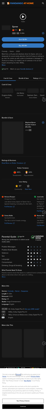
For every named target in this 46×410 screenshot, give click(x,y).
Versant (18, 374)
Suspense (24, 271)
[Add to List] (43, 33)
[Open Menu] (3, 3)
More (3, 65)
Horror (17, 271)
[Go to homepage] (20, 3)
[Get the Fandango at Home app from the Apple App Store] (10, 348)
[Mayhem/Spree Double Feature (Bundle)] (28, 122)
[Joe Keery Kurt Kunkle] (20, 99)
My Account (8, 366)
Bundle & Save (24, 78)
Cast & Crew (8, 78)
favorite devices (26, 69)
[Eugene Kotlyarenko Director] (7, 99)
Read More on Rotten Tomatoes (13, 143)
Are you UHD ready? (32, 289)
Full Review (9, 186)
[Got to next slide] (44, 99)
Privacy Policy (35, 376)
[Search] (43, 3)
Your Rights (27, 381)
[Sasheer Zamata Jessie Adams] (33, 99)
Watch (6, 362)
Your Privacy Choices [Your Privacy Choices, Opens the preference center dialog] (23, 401)
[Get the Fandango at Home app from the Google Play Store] (23, 348)
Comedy (10, 271)
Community (18, 169)
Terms (4, 376)
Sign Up (23, 355)
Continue (23, 406)
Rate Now (28, 169)
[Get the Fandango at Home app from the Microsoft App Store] (36, 348)
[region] (23, 389)
